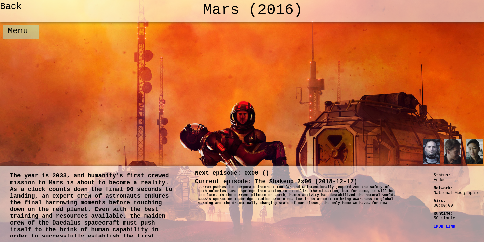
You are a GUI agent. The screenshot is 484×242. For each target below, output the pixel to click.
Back (11, 7)
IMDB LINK (444, 226)
